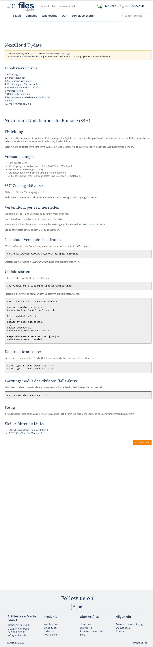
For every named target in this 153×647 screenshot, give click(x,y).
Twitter (80, 607)
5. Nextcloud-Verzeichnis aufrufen (22, 87)
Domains (31, 15)
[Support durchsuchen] (138, 15)
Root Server (51, 634)
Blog (54, 6)
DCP (64, 15)
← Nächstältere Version (32, 56)
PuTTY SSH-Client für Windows (24, 433)
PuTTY (57, 219)
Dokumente (123, 627)
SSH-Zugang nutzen (92, 224)
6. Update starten (14, 90)
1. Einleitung (11, 74)
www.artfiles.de (68, 6)
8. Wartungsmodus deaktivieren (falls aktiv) (27, 97)
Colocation (50, 627)
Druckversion (142, 442)
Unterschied (14, 56)
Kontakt (45, 6)
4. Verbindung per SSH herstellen (22, 84)
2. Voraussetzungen (15, 77)
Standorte (86, 627)
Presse (120, 631)
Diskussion (55, 53)
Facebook (74, 607)
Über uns (85, 624)
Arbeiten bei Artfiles (92, 631)
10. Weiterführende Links (18, 103)
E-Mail (17, 15)
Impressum (140, 643)
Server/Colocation (83, 15)
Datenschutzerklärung (129, 624)
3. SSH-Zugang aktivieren (18, 80)
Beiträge (66, 53)
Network (49, 631)
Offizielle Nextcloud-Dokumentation (27, 429)
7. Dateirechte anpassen (17, 93)
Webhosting (49, 15)
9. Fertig (9, 100)
